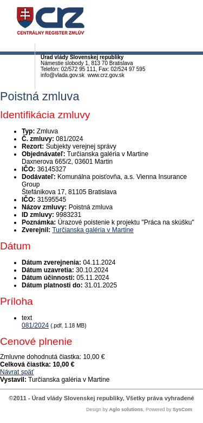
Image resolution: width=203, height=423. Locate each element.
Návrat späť (17, 372)
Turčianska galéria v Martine (92, 230)
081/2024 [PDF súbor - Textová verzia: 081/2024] (35, 325)
